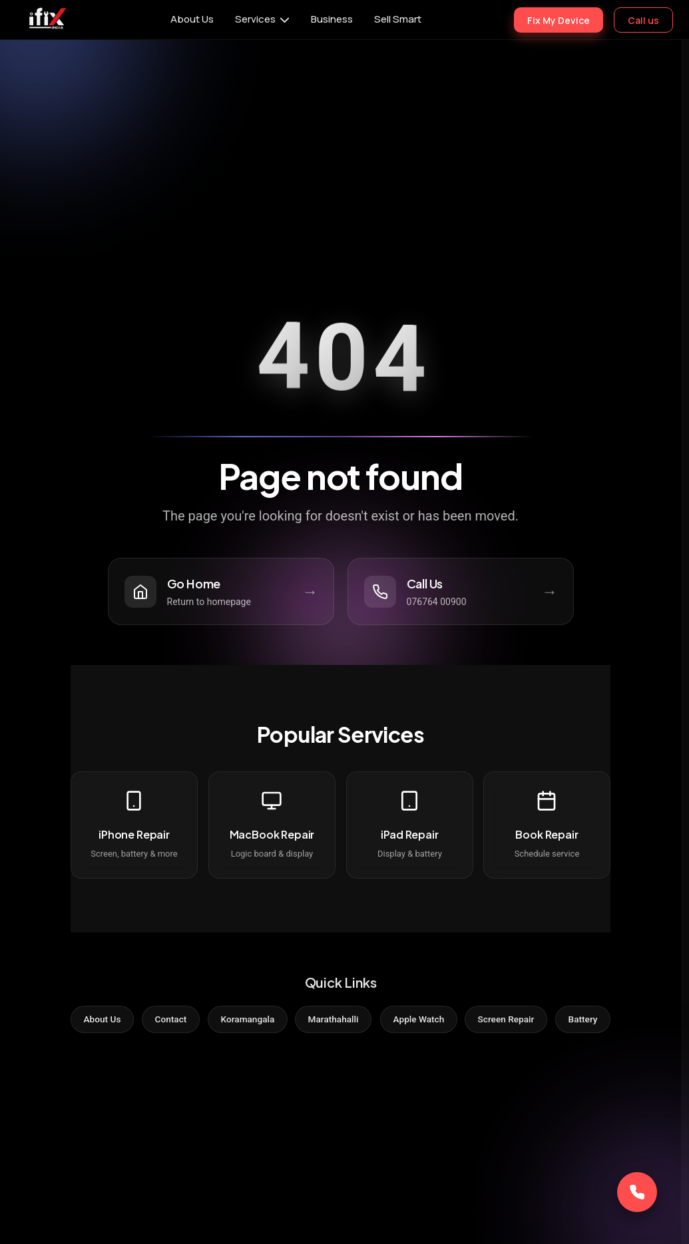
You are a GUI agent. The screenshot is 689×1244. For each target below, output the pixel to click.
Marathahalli (333, 1019)
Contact (164, 1019)
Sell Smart (397, 19)
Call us (643, 19)
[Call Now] (637, 1192)
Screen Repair (513, 1019)
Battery (593, 1019)
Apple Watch (421, 1019)
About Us (192, 19)
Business (332, 19)
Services (255, 19)
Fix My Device (558, 19)
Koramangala (244, 1019)
